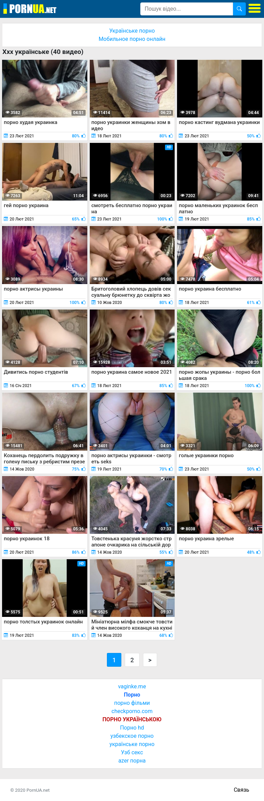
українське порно (132, 744)
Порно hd (132, 727)
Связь (241, 790)
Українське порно (132, 30)
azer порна (132, 760)
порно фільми (132, 703)
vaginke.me (132, 686)
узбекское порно (132, 736)
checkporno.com (131, 711)
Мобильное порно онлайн (132, 39)
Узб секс (132, 752)
